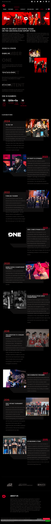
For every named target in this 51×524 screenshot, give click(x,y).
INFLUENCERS (30, 9)
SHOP (37, 9)
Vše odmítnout (46, 518)
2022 (7, 192)
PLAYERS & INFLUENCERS (23, 104)
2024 (7, 121)
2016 (6, 400)
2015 (45, 439)
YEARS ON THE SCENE (4, 104)
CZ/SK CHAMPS (16, 103)
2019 (45, 294)
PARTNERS (10, 9)
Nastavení (39, 518)
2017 (45, 373)
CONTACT (22, 9)
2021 (45, 228)
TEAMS (4, 9)
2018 (6, 331)
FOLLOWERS (10, 103)
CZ (48, 9)
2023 (45, 157)
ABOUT (16, 9)
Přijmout (47, 520)
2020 (7, 263)
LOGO (41, 9)
